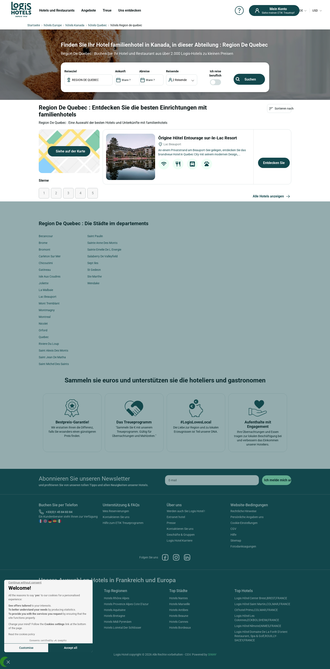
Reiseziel (70, 71)
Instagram (176, 557)
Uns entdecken (129, 10)
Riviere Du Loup (49, 343)
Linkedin (187, 557)
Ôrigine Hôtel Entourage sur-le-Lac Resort (198, 137)
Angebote (88, 10)
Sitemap (235, 540)
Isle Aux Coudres (49, 276)
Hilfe (233, 534)
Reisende (172, 71)
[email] (212, 480)
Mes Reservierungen (116, 511)
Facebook (165, 557)
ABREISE (144, 71)
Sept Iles (92, 263)
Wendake (93, 283)
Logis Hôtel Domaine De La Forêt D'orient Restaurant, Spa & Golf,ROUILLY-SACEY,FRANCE (260, 636)
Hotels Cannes (178, 621)
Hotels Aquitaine (114, 610)
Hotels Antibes (178, 610)
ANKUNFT (120, 71)
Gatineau (45, 269)
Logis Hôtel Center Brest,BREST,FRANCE (260, 598)
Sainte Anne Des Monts (102, 243)
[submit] (276, 480)
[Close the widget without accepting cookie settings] (25, 582)
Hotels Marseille (179, 604)
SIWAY (212, 654)
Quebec (44, 337)
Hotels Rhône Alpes (116, 598)
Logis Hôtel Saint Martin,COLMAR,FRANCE (262, 604)
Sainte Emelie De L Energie (104, 249)
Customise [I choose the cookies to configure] (26, 647)
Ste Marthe (94, 276)
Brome (43, 243)
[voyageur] (181, 79)
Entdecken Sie (274, 163)
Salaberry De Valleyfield (102, 256)
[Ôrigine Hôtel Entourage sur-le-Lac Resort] (130, 157)
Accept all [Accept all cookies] (70, 647)
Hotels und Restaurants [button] (57, 10)
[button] (8, 662)
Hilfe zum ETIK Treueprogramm (123, 523)
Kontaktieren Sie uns (116, 517)
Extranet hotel (176, 517)
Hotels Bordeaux (180, 627)
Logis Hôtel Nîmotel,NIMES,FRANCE (257, 626)
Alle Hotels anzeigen (272, 196)
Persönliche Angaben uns (246, 517)
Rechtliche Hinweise (243, 511)
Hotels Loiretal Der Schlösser (122, 627)
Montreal (45, 317)
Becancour (46, 236)
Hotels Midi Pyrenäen (118, 621)
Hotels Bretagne (114, 615)
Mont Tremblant (49, 303)
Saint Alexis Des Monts (53, 350)
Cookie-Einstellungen (244, 523)
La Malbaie (46, 290)
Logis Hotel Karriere (179, 540)
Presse (171, 523)
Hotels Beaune (178, 615)
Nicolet (43, 323)
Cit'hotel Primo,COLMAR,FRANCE (256, 610)
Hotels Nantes (178, 598)
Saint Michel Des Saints (54, 364)
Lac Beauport (47, 296)
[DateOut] (151, 79)
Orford (43, 330)
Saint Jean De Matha (52, 357)
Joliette (43, 283)
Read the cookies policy (21, 634)
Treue (107, 10)
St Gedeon (94, 269)
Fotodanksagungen (243, 546)
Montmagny (47, 310)
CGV (233, 528)
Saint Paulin (95, 236)
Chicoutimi (46, 263)
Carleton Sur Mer (50, 256)
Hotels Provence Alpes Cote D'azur (126, 604)
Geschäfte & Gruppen (181, 534)
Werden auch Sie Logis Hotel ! (186, 511)
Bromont (44, 249)
